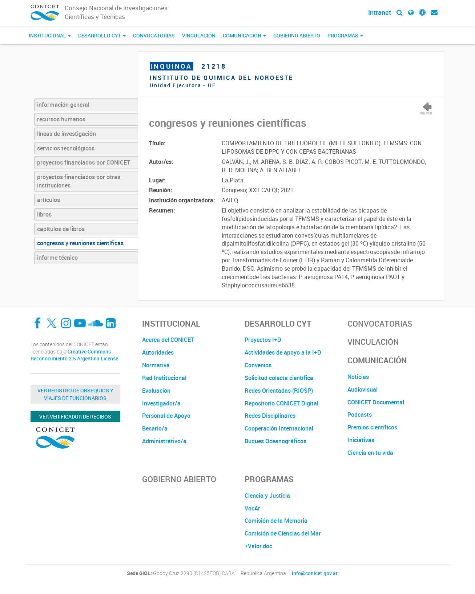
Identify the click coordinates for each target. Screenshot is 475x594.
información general (63, 105)
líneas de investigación (66, 134)
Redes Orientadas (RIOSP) (279, 391)
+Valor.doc (258, 546)
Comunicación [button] (244, 35)
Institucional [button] (50, 35)
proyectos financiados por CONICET (83, 162)
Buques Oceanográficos (275, 441)
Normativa (156, 365)
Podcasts (359, 415)
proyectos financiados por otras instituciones (78, 181)
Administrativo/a (164, 441)
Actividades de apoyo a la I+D (283, 352)
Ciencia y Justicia (267, 496)
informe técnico (57, 258)
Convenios (258, 365)
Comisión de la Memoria (276, 521)
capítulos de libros (61, 229)
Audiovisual (362, 389)
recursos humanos (61, 119)
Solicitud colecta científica (279, 378)
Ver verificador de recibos (75, 416)
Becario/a (155, 428)
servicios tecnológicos (65, 148)
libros (44, 214)
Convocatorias (154, 35)
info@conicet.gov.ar (315, 573)
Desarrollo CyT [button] (102, 35)
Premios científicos (372, 427)
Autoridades (158, 352)
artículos (48, 200)
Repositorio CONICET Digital (281, 403)
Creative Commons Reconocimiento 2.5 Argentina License (74, 355)
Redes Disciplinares (270, 416)
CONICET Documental (375, 402)
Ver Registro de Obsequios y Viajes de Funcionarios (75, 394)
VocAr (252, 508)
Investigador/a (161, 403)
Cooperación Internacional (279, 428)
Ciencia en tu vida (370, 453)
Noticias (358, 377)
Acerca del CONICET (168, 340)
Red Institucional (164, 378)
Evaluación (156, 391)
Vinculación (199, 35)
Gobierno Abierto (296, 35)
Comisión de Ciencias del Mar (283, 533)
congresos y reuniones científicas (80, 243)
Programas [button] (345, 35)
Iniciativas (360, 440)
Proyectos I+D (263, 340)
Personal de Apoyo (166, 416)
